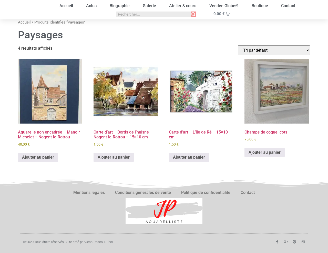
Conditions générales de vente (143, 192)
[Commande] (274, 50)
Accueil (66, 5)
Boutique (260, 5)
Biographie (120, 5)
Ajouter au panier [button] (38, 157)
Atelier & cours (182, 5)
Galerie (149, 5)
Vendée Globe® (224, 5)
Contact (288, 5)
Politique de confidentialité (205, 192)
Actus (91, 5)
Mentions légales (89, 192)
